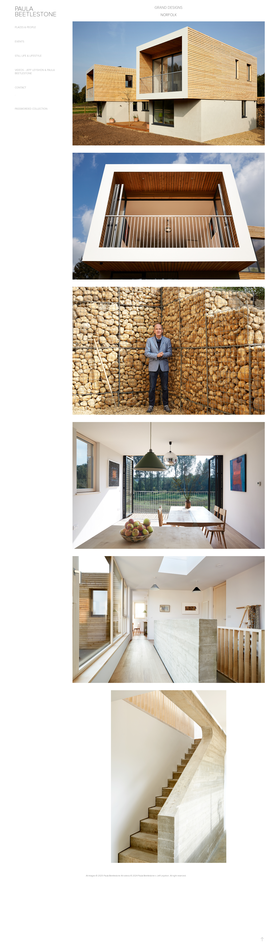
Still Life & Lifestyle (28, 55)
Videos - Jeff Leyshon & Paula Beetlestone (35, 71)
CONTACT (20, 87)
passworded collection (31, 108)
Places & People (25, 27)
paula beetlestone (36, 11)
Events (19, 41)
